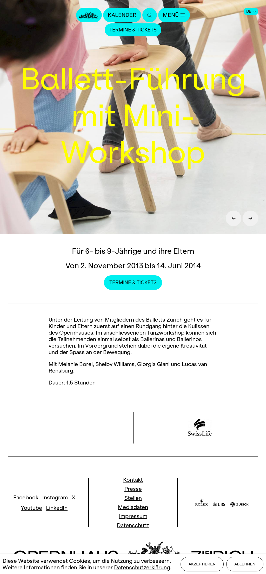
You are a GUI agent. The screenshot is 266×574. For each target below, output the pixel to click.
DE (251, 11)
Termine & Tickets (133, 29)
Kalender (122, 15)
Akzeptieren (202, 564)
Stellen (133, 498)
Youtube (31, 508)
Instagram (55, 497)
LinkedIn (57, 508)
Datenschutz (133, 525)
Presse (133, 489)
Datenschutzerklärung (142, 567)
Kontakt (133, 480)
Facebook (25, 497)
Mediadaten (133, 507)
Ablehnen (244, 564)
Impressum (133, 516)
